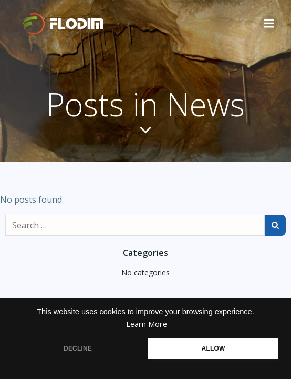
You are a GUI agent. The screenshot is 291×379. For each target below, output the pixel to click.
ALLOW (213, 348)
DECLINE (78, 348)
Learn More (146, 324)
